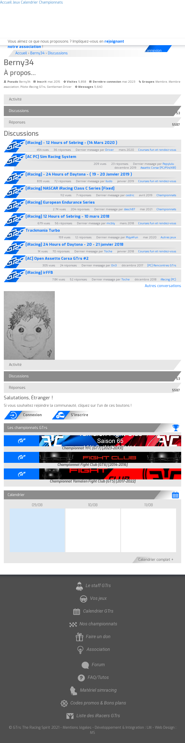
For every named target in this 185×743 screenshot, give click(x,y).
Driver (109, 150)
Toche (108, 251)
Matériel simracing (93, 690)
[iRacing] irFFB (39, 272)
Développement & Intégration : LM (123, 727)
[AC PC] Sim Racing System (50, 156)
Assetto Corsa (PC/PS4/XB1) (158, 168)
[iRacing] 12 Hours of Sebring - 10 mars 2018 (67, 216)
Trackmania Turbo (42, 230)
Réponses (18, 123)
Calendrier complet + (156, 559)
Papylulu (168, 164)
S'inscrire (79, 415)
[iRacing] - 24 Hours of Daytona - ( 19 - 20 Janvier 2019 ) (78, 174)
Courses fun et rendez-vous (157, 150)
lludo (108, 181)
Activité (15, 99)
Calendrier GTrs (92, 611)
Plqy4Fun (132, 237)
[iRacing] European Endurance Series (60, 202)
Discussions (20, 112)
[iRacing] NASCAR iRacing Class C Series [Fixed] (69, 188)
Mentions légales (77, 727)
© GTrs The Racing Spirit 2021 (34, 727)
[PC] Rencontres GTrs (161, 265)
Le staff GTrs (92, 585)
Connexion (153, 50)
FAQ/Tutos (92, 677)
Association (92, 649)
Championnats (166, 195)
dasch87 (129, 209)
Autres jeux (168, 237)
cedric (130, 195)
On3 (114, 265)
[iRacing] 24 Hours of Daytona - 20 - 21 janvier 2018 (74, 244)
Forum (92, 664)
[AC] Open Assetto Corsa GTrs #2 (57, 258)
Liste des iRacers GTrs (92, 715)
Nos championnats (92, 623)
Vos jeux (92, 598)
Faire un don (92, 636)
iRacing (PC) (168, 279)
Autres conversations (163, 285)
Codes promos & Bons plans (92, 702)
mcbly (111, 223)
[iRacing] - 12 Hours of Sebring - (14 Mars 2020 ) (71, 142)
